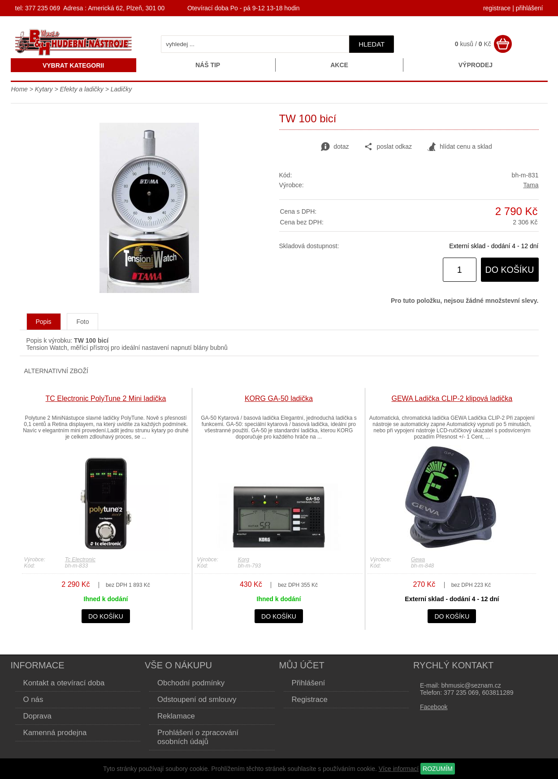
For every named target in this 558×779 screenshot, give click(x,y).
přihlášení (529, 8)
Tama (530, 185)
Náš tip (207, 65)
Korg (243, 559)
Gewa (418, 559)
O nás (33, 699)
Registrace (310, 699)
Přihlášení (308, 683)
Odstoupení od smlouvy (196, 699)
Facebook (433, 706)
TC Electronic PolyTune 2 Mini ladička (106, 398)
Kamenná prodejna (55, 732)
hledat (372, 44)
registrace (496, 8)
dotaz (335, 146)
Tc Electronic (80, 559)
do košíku (509, 270)
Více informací (399, 768)
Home (19, 89)
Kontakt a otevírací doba (64, 683)
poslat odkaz (388, 146)
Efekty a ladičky (81, 89)
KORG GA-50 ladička (279, 398)
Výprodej (476, 65)
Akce (339, 65)
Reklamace (176, 716)
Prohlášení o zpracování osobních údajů (197, 737)
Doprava (37, 716)
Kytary (44, 89)
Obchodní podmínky (191, 683)
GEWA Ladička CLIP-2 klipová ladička (452, 398)
